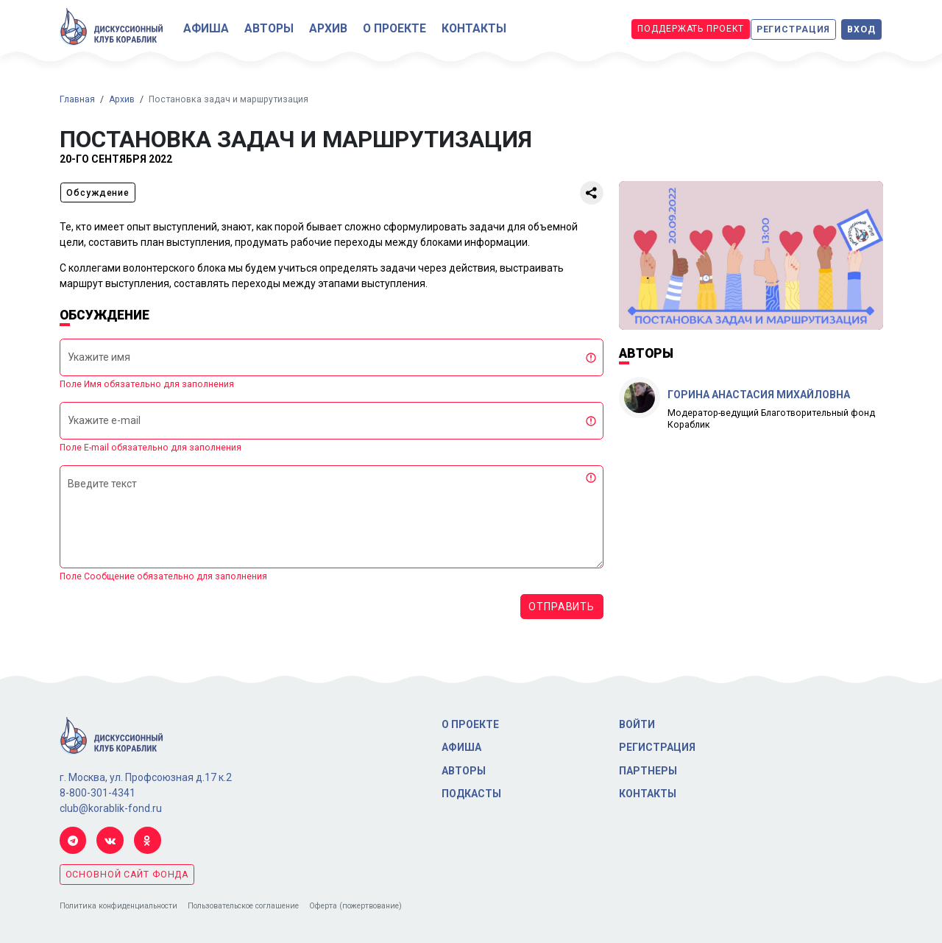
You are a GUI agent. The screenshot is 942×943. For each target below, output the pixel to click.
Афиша (206, 28)
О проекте (394, 28)
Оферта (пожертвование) (355, 906)
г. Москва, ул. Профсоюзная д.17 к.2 (146, 777)
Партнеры (648, 771)
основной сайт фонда (127, 874)
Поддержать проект (690, 29)
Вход (861, 29)
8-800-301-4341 (97, 793)
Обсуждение (98, 193)
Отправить (561, 606)
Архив (328, 28)
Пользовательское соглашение (243, 906)
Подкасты (471, 793)
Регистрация (794, 29)
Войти (637, 724)
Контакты (474, 28)
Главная (77, 99)
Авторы (269, 28)
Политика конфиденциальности (118, 906)
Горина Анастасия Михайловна (758, 394)
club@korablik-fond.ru (111, 808)
